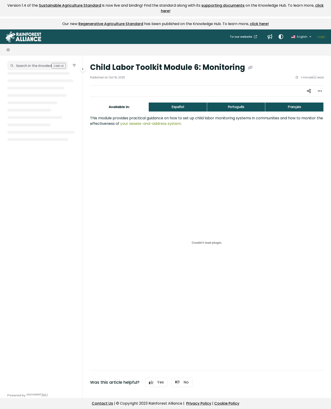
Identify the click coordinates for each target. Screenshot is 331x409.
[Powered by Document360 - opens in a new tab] (27, 395)
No (182, 382)
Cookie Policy (226, 403)
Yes (156, 382)
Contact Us (102, 403)
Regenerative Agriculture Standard (110, 23)
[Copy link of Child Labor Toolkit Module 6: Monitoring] (250, 68)
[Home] (8, 49)
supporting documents (223, 5)
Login (321, 36)
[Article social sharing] (309, 91)
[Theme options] (281, 36)
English (299, 36)
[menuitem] (270, 36)
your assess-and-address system (150, 123)
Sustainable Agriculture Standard (70, 5)
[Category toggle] (83, 69)
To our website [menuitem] (241, 36)
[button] (23, 36)
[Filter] (74, 65)
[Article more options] (320, 91)
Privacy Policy (198, 403)
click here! (259, 23)
